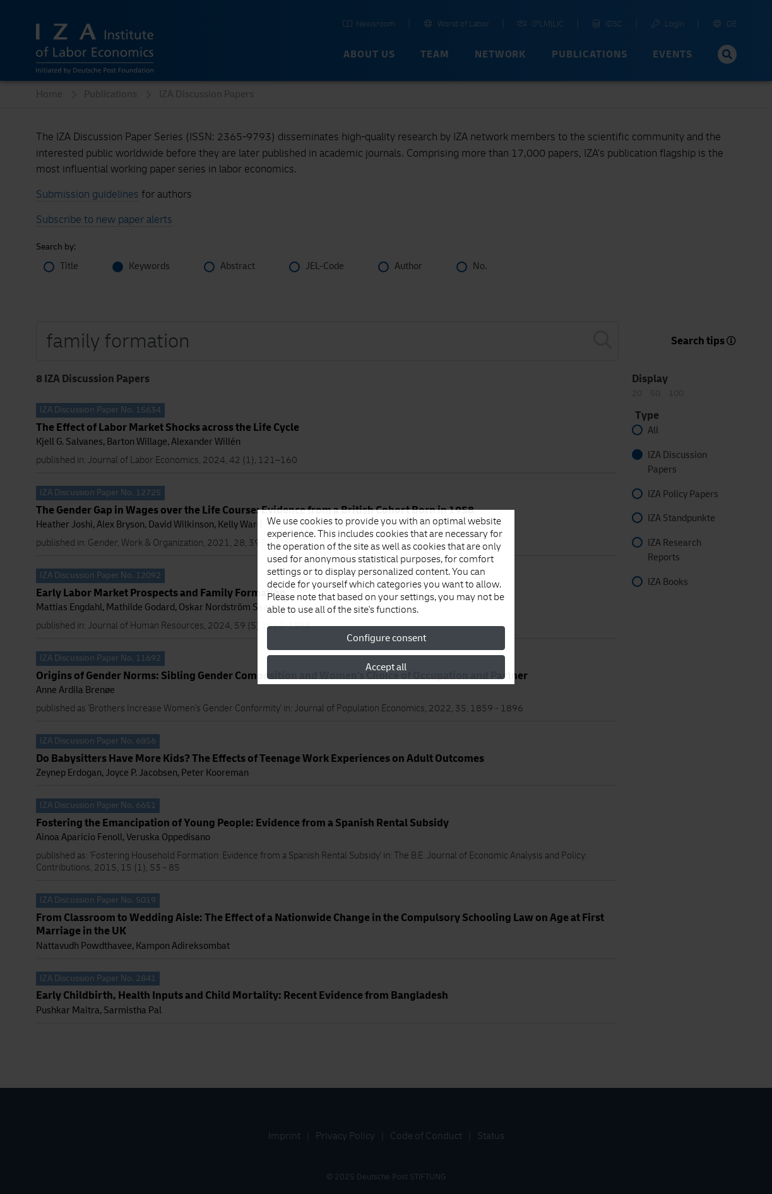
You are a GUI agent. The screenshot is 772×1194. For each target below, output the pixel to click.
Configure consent (386, 638)
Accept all (386, 667)
